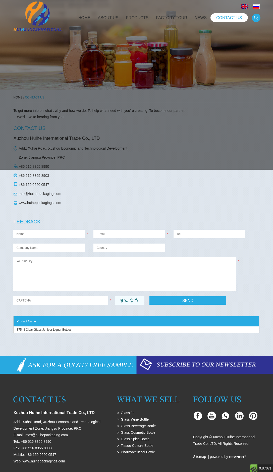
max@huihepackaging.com (40, 194)
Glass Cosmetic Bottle (138, 432)
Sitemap (199, 457)
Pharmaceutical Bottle (138, 452)
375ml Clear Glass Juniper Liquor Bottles (44, 329)
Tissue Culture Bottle (137, 446)
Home (84, 18)
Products (137, 18)
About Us (108, 18)
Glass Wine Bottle (135, 419)
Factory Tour (171, 18)
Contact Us (229, 18)
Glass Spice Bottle (135, 439)
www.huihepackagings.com (40, 203)
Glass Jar (128, 413)
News (201, 18)
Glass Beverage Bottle (138, 426)
